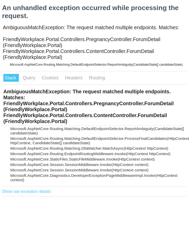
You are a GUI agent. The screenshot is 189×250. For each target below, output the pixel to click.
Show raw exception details (26, 191)
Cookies (51, 77)
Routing (97, 77)
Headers (74, 77)
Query (30, 77)
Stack (11, 77)
